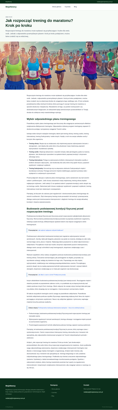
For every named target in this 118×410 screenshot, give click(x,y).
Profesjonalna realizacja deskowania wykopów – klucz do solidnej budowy (61, 308)
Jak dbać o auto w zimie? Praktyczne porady (52, 275)
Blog (75, 7)
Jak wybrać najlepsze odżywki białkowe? (50, 230)
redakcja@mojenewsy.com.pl (104, 1)
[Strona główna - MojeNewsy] (11, 7)
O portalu (67, 7)
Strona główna (56, 7)
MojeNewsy (11, 386)
